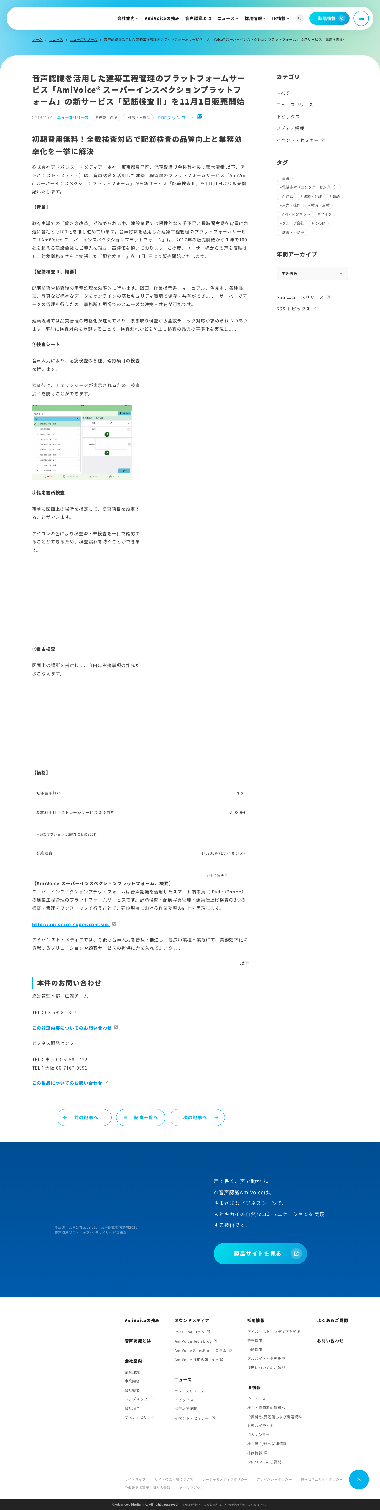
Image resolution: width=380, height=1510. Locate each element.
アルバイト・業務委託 (266, 1358)
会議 (286, 178)
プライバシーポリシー (274, 1479)
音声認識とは (198, 18)
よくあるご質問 (332, 1320)
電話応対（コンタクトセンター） (310, 187)
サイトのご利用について (174, 1479)
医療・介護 (313, 196)
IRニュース (256, 1398)
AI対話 (287, 196)
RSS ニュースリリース (300, 297)
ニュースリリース (84, 39)
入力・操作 (291, 205)
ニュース (226, 18)
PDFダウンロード (180, 117)
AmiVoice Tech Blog (193, 1341)
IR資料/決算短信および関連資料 (274, 1416)
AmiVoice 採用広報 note (196, 1359)
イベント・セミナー (298, 140)
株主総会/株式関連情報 (267, 1443)
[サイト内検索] (299, 18)
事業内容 (132, 1381)
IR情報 (279, 18)
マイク (326, 214)
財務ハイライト (260, 1425)
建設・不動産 (139, 117)
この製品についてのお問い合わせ (67, 1082)
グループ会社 (293, 223)
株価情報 (254, 1452)
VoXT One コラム (190, 1332)
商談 (336, 196)
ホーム (37, 39)
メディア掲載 (291, 128)
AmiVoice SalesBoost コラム (201, 1350)
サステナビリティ (140, 1417)
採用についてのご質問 (266, 1367)
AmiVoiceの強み (162, 18)
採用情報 (253, 18)
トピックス (288, 116)
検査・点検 (108, 117)
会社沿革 (132, 1408)
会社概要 (132, 1390)
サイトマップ (135, 1479)
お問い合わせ (330, 1340)
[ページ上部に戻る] (359, 1479)
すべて (283, 93)
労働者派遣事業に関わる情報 (147, 1487)
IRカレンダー (258, 1434)
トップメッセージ (140, 1399)
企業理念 (132, 1372)
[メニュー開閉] (361, 18)
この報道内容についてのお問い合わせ (72, 1027)
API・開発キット (296, 214)
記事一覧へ (140, 1117)
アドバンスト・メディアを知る (274, 1331)
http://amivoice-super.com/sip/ (71, 924)
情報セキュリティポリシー (322, 1479)
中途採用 (254, 1349)
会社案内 (126, 18)
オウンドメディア (192, 1320)
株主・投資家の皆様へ (266, 1407)
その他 (320, 223)
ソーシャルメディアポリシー (225, 1479)
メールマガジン (191, 1487)
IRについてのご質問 (264, 1462)
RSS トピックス (294, 308)
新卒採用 (254, 1340)
